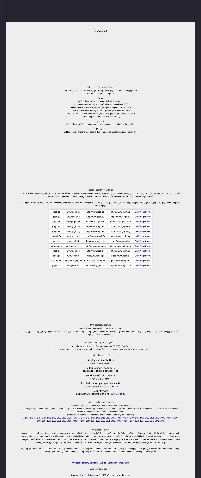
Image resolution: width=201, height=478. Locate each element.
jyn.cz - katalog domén (91, 475)
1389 (69, 421)
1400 (157, 418)
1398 (166, 418)
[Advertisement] (100, 58)
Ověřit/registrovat (142, 212)
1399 (162, 418)
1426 (29, 418)
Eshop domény (114, 463)
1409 (113, 418)
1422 (49, 418)
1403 (142, 418)
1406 (127, 418)
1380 (113, 421)
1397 (171, 418)
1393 (49, 421)
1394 (44, 421)
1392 (54, 421)
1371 (157, 421)
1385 (88, 421)
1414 (88, 418)
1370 (162, 421)
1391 (59, 421)
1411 (103, 418)
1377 (127, 421)
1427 (24, 418)
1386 (83, 421)
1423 (44, 418)
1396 (176, 418)
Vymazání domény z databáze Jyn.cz (89, 463)
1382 (103, 421)
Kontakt (125, 463)
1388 (73, 421)
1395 (39, 421)
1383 (98, 421)
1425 (34, 418)
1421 (54, 418)
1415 (83, 418)
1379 (117, 421)
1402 (147, 418)
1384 (93, 421)
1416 (78, 418)
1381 (108, 421)
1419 (64, 418)
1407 (122, 418)
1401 (152, 418)
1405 (132, 418)
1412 (98, 418)
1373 (147, 421)
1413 (93, 418)
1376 (132, 421)
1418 (69, 418)
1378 (122, 421)
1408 (117, 418)
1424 (39, 418)
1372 (152, 421)
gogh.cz (120, 394)
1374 (142, 421)
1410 (108, 418)
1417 (73, 418)
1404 (137, 418)
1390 (64, 421)
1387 (78, 421)
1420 (59, 418)
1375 (137, 421)
